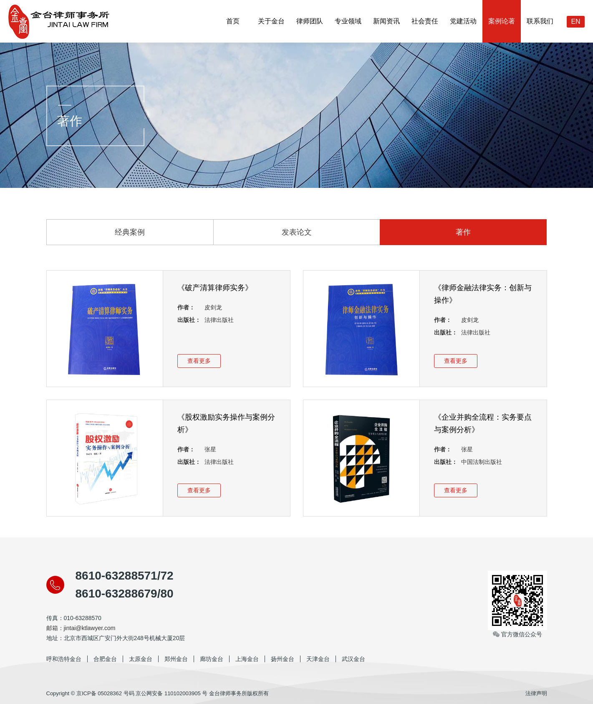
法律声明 (536, 693)
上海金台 (247, 659)
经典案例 (130, 232)
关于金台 (271, 21)
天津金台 (318, 659)
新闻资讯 (386, 21)
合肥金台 (105, 659)
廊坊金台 (211, 659)
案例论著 (501, 21)
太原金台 (140, 659)
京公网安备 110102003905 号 (171, 693)
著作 (463, 232)
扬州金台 (282, 659)
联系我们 (540, 21)
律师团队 (309, 21)
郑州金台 (176, 659)
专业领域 (348, 21)
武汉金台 (353, 659)
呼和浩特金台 (63, 659)
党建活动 (463, 21)
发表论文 (297, 232)
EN (575, 21)
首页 (233, 21)
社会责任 (424, 21)
